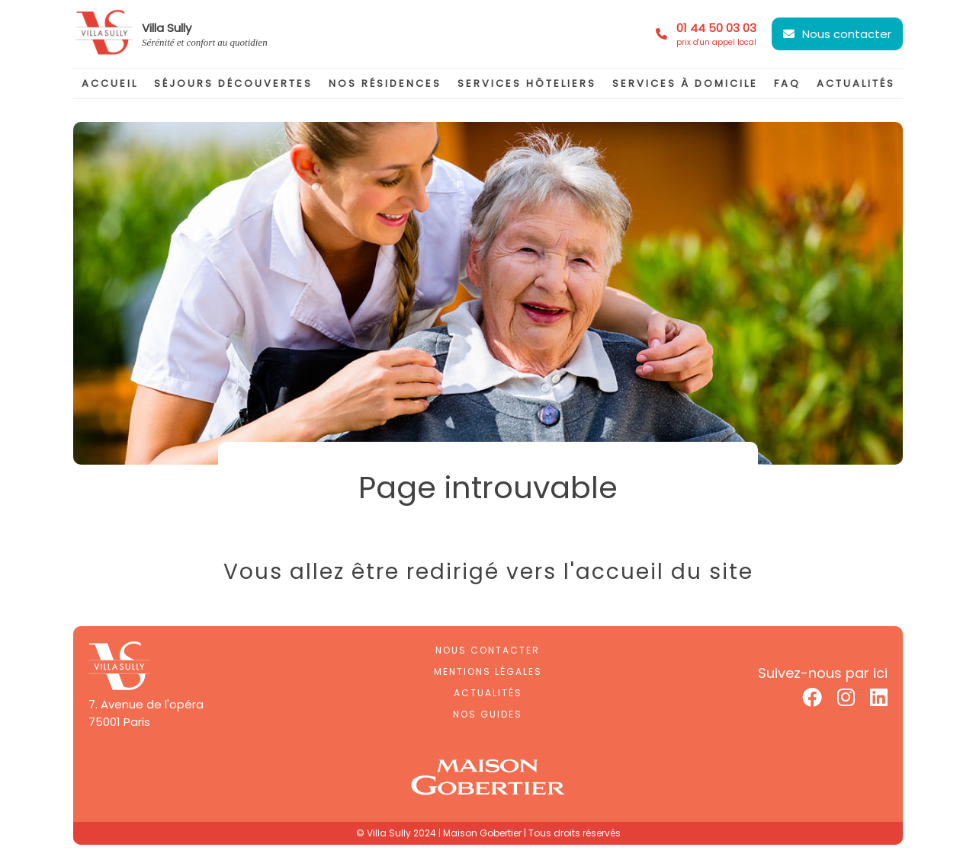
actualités (856, 83)
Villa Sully (166, 28)
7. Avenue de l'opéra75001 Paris (146, 713)
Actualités (488, 692)
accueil (110, 83)
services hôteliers (527, 83)
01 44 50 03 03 (716, 34)
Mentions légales (488, 671)
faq (787, 83)
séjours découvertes (233, 83)
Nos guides (487, 714)
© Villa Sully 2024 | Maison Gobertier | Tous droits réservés (488, 832)
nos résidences (385, 83)
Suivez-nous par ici (823, 673)
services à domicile (685, 83)
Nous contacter (846, 34)
